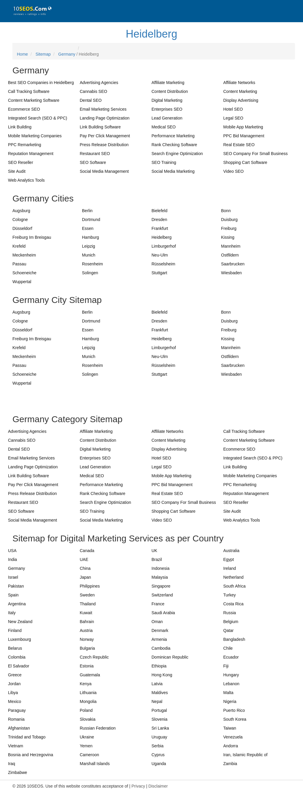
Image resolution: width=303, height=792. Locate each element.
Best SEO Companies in (41, 82)
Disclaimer (158, 786)
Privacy (138, 786)
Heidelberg (151, 34)
